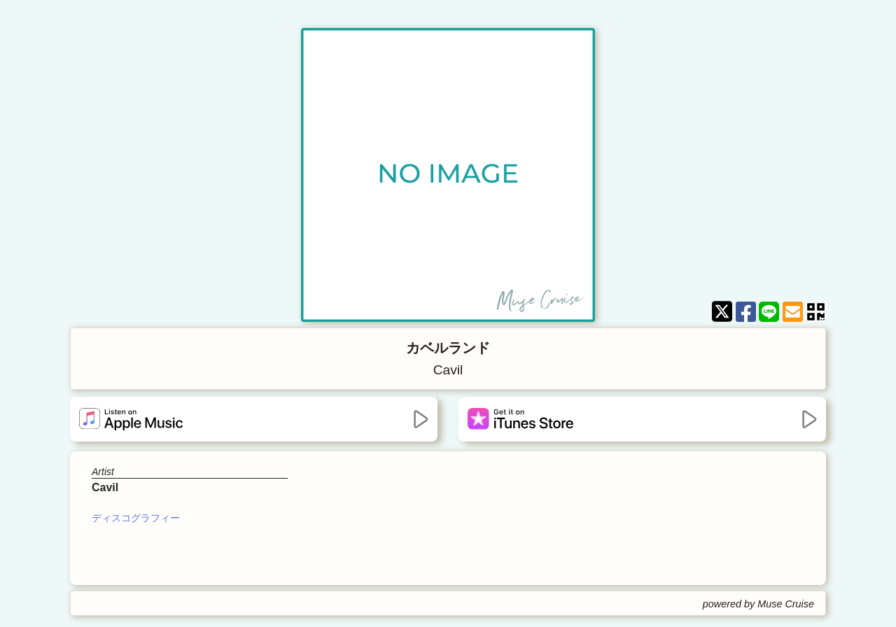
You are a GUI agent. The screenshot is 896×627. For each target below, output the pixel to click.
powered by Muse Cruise (758, 604)
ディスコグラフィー (136, 517)
